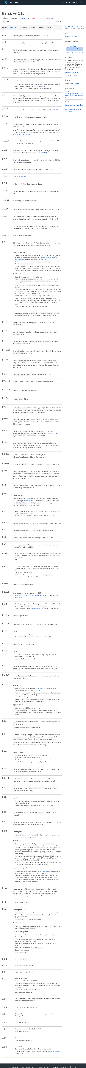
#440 (22, 127)
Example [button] (24, 27)
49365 (56, 434)
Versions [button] (41, 27)
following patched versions (22, 135)
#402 (24, 177)
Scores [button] (49, 27)
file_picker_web (20, 260)
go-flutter (39, 689)
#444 (56, 110)
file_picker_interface (49, 258)
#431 (44, 153)
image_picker (32, 837)
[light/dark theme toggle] (81, 2)
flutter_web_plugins (76, 95)
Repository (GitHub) (72, 73)
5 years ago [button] (13, 18)
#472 (43, 86)
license (76, 83)
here (39, 691)
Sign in (68, 2)
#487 (45, 36)
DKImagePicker (28, 501)
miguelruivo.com (24, 18)
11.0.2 (51, 18)
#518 (22, 52)
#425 (18, 160)
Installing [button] (32, 27)
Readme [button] (4, 27)
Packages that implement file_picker (74, 110)
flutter (67, 92)
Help (73, 2)
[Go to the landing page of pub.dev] (11, 2)
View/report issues (71, 75)
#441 (19, 103)
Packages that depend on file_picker (74, 106)
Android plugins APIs (36, 608)
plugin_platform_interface (74, 97)
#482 (48, 88)
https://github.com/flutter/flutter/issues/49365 (29, 595)
